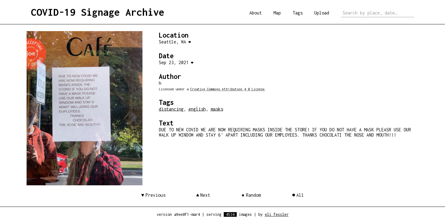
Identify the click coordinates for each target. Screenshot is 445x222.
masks (217, 109)
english (197, 109)
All (300, 195)
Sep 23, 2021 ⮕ (176, 62)
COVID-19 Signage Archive (97, 12)
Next (205, 195)
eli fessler (277, 214)
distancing (171, 109)
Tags (298, 12)
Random (253, 195)
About (255, 12)
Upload (321, 12)
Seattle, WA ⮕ (175, 41)
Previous (155, 195)
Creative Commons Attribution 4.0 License (227, 89)
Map (277, 12)
